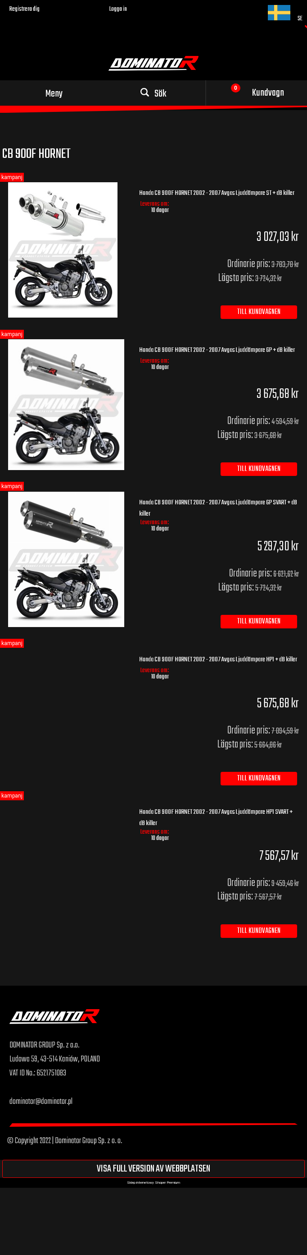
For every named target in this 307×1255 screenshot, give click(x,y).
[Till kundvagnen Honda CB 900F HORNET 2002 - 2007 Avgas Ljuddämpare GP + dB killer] (259, 469)
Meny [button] (54, 94)
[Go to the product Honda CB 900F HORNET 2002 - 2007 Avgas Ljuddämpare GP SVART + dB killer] (66, 559)
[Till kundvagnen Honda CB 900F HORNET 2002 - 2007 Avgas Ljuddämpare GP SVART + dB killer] (259, 621)
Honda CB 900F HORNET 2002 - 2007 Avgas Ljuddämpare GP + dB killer (217, 350)
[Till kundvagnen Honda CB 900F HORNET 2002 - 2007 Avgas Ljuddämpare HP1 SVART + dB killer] (259, 931)
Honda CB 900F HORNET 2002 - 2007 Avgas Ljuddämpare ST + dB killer (216, 193)
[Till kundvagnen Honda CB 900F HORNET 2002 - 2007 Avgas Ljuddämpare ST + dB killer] (259, 312)
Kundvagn (268, 93)
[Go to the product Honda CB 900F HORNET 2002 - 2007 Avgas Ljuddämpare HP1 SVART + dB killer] (66, 808)
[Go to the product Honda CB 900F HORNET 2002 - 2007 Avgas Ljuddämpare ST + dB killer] (66, 250)
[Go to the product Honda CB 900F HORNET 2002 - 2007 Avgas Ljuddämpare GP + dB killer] (66, 404)
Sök (160, 94)
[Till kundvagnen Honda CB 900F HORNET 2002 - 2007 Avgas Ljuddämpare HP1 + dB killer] (259, 778)
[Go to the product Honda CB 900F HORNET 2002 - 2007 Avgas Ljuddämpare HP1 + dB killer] (66, 655)
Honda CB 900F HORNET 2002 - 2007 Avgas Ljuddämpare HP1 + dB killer (218, 659)
